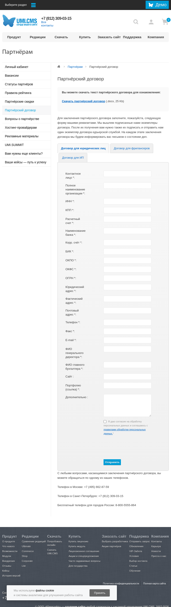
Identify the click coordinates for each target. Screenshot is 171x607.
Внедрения (8, 561)
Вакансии (12, 75)
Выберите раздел (20, 5)
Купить (85, 37)
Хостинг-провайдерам (21, 127)
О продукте (8, 541)
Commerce (28, 551)
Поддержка (132, 37)
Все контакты (47, 23)
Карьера (156, 546)
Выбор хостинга (138, 561)
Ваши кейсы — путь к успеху (25, 162)
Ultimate (26, 546)
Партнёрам (75, 66)
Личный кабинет (16, 67)
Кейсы (5, 570)
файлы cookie (44, 590)
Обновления (136, 546)
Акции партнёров (111, 546)
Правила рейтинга (18, 93)
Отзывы (6, 566)
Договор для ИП (73, 157)
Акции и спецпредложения (84, 556)
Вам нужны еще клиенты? (24, 153)
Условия (134, 556)
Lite (24, 566)
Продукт (14, 37)
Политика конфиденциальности (121, 583)
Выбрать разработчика (115, 541)
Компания (156, 37)
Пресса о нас (158, 556)
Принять (100, 593)
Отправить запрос (139, 541)
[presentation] (118, 446)
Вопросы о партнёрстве (22, 119)
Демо (161, 4)
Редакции (38, 37)
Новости (156, 551)
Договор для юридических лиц (83, 148)
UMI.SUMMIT (14, 145)
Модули (6, 556)
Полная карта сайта (154, 583)
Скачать (61, 37)
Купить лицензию (78, 541)
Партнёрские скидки (19, 101)
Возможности (9, 551)
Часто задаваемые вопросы (84, 561)
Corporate (27, 561)
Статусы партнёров (19, 84)
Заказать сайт (109, 37)
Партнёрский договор (20, 110)
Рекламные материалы (22, 136)
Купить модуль (77, 546)
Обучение (134, 570)
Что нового (8, 546)
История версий (11, 575)
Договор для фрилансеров (132, 148)
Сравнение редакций (34, 541)
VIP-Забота (135, 551)
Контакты (156, 541)
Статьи (133, 566)
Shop (25, 556)
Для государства (78, 566)
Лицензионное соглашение (84, 551)
